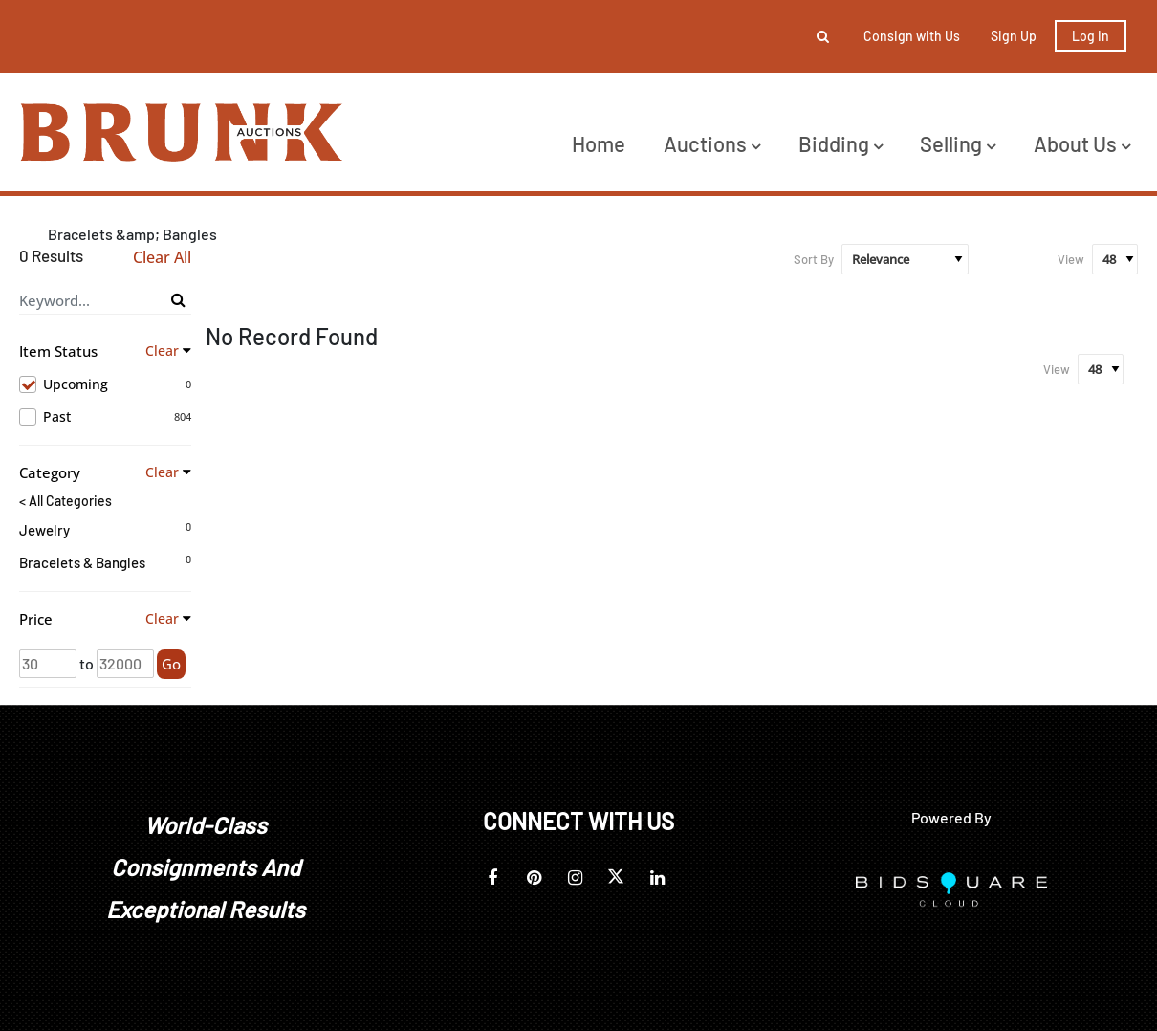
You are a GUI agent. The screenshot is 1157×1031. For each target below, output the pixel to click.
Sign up (1014, 36)
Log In (1090, 36)
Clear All (162, 258)
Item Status (58, 351)
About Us (1082, 143)
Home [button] (598, 143)
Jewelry (44, 529)
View (1071, 259)
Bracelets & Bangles (82, 562)
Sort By (814, 259)
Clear (162, 350)
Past (105, 417)
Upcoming (105, 384)
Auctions (712, 143)
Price (36, 618)
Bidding (840, 143)
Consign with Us (911, 36)
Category (49, 472)
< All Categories (65, 501)
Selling (957, 143)
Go (171, 663)
